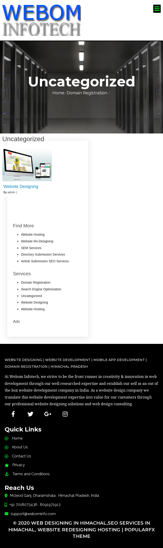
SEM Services (31, 247)
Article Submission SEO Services (45, 260)
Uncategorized (31, 295)
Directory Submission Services (43, 254)
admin (11, 191)
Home (58, 92)
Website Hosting (33, 234)
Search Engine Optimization (41, 288)
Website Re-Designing (37, 240)
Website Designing (34, 302)
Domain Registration (87, 92)
